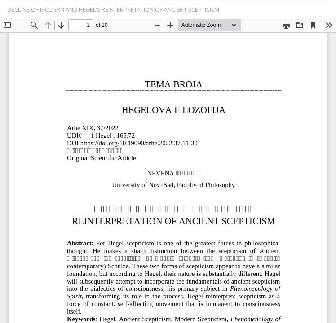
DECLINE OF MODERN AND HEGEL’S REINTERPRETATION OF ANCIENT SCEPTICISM (113, 9)
